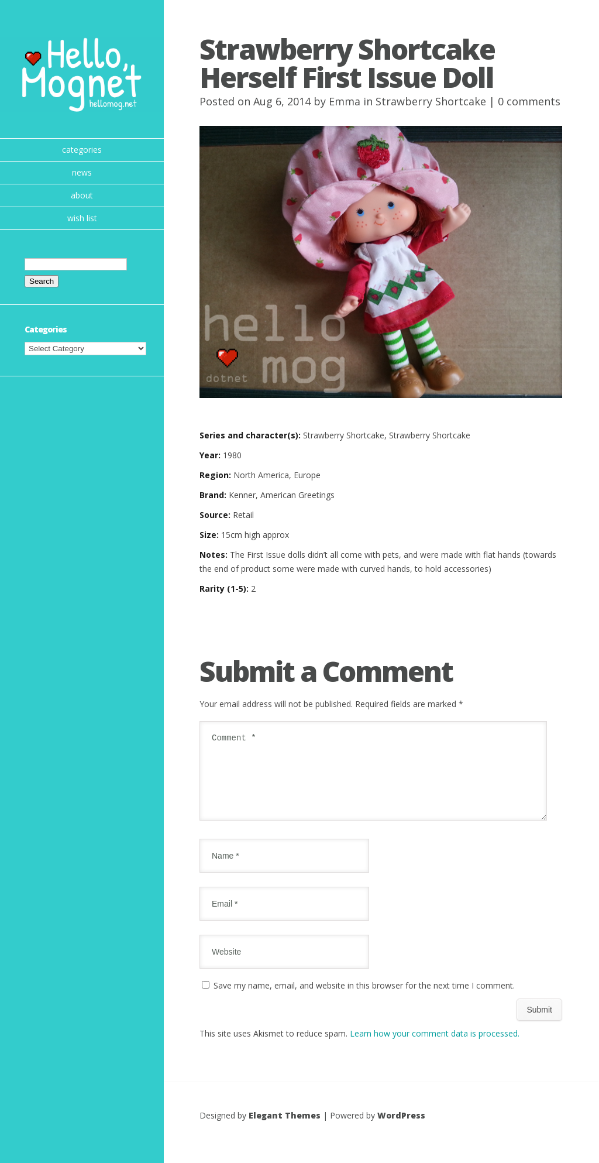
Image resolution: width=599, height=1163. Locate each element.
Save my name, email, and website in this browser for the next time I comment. (364, 999)
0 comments (529, 101)
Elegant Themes (285, 1129)
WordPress (401, 1129)
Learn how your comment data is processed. (434, 1047)
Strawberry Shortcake (431, 101)
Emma (344, 101)
